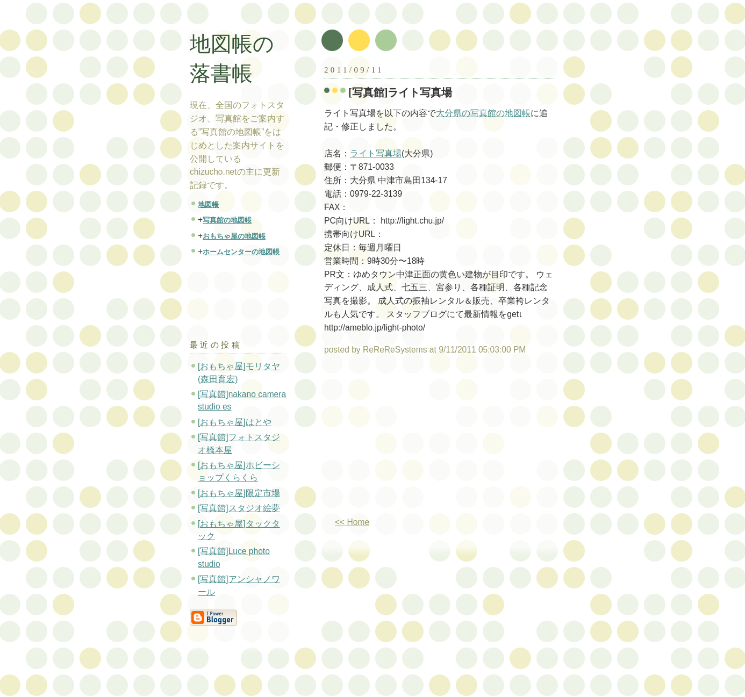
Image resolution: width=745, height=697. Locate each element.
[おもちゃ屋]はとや (234, 422)
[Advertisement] (414, 440)
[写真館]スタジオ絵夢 (239, 508)
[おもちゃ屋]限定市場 (239, 493)
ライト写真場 (376, 153)
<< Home (352, 522)
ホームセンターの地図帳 (241, 252)
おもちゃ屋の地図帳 (234, 236)
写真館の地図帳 (227, 220)
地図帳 (208, 204)
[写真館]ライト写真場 (400, 92)
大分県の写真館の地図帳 (483, 113)
